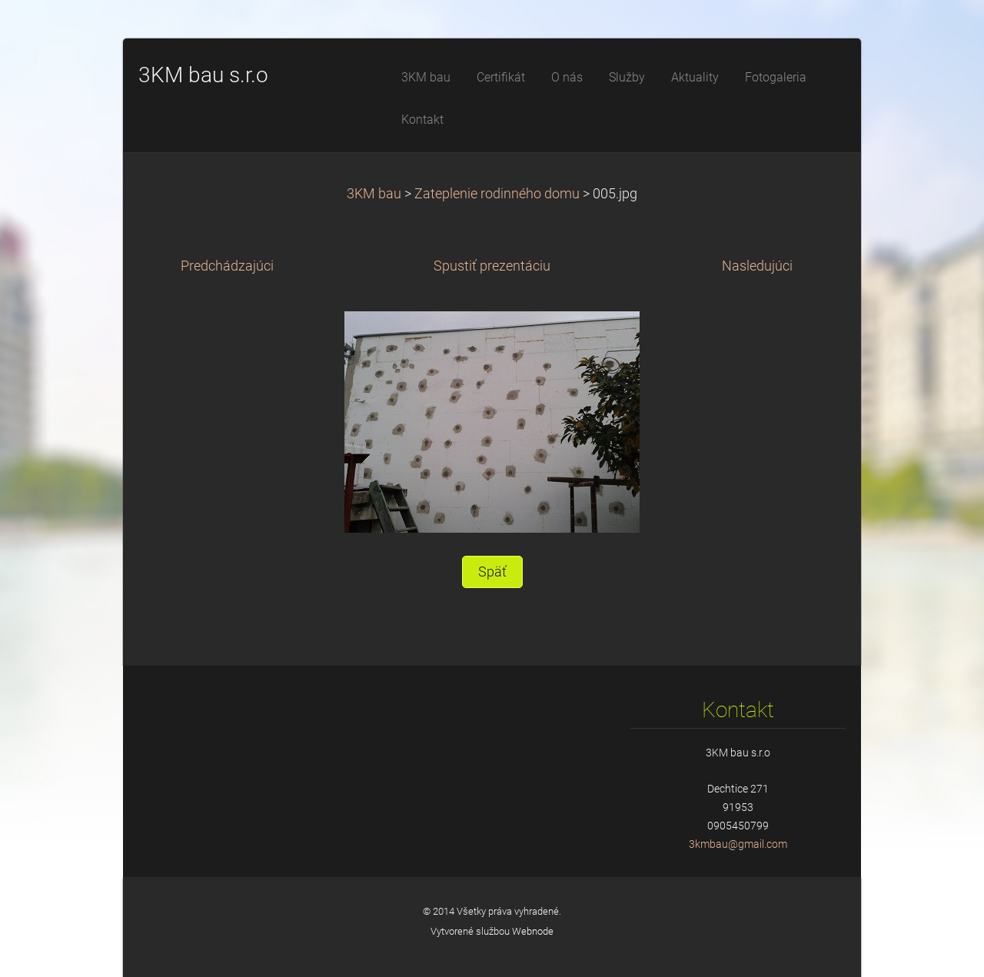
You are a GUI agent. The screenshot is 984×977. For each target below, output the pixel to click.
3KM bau (374, 193)
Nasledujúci (757, 266)
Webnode (533, 931)
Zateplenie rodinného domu (497, 193)
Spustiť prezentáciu (492, 266)
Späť (492, 572)
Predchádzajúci (227, 266)
